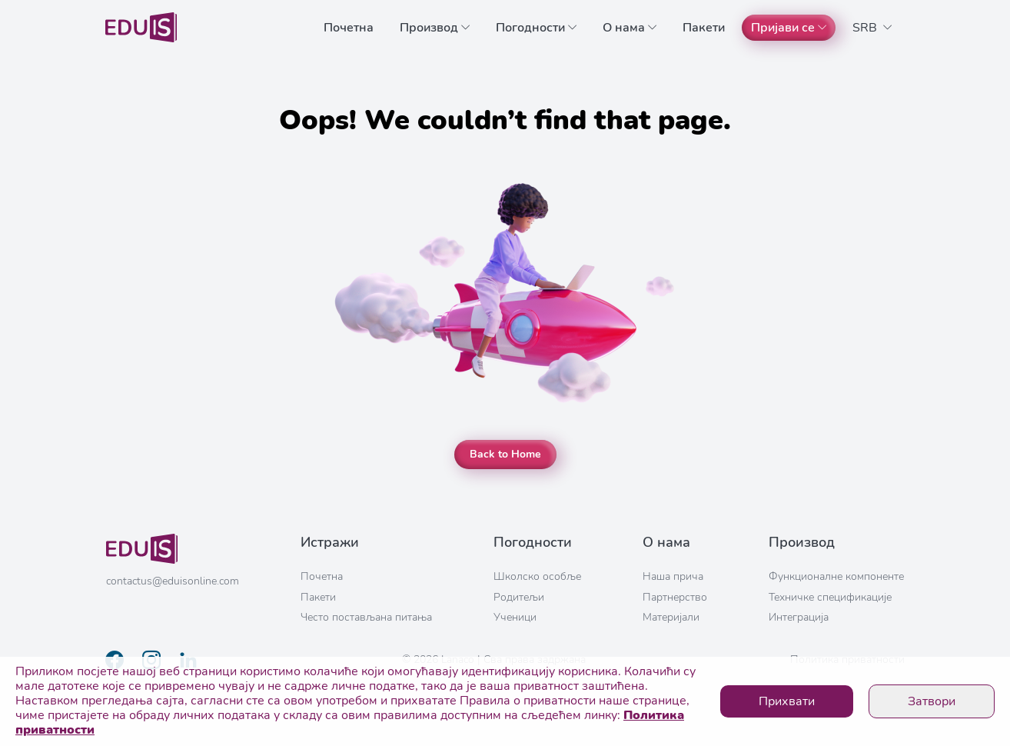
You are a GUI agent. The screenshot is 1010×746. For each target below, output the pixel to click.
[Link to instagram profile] (151, 660)
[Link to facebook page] (114, 660)
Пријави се (788, 27)
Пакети (704, 27)
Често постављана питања (366, 617)
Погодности (536, 27)
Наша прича (673, 576)
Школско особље (537, 576)
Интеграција (799, 617)
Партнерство (675, 597)
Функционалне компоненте (836, 576)
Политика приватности (847, 659)
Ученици (515, 617)
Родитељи (518, 597)
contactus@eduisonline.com (172, 581)
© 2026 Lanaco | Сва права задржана (494, 659)
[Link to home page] (141, 27)
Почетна (349, 27)
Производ (435, 27)
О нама (629, 27)
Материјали (671, 617)
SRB (872, 27)
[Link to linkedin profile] (188, 660)
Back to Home (505, 454)
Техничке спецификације (830, 597)
